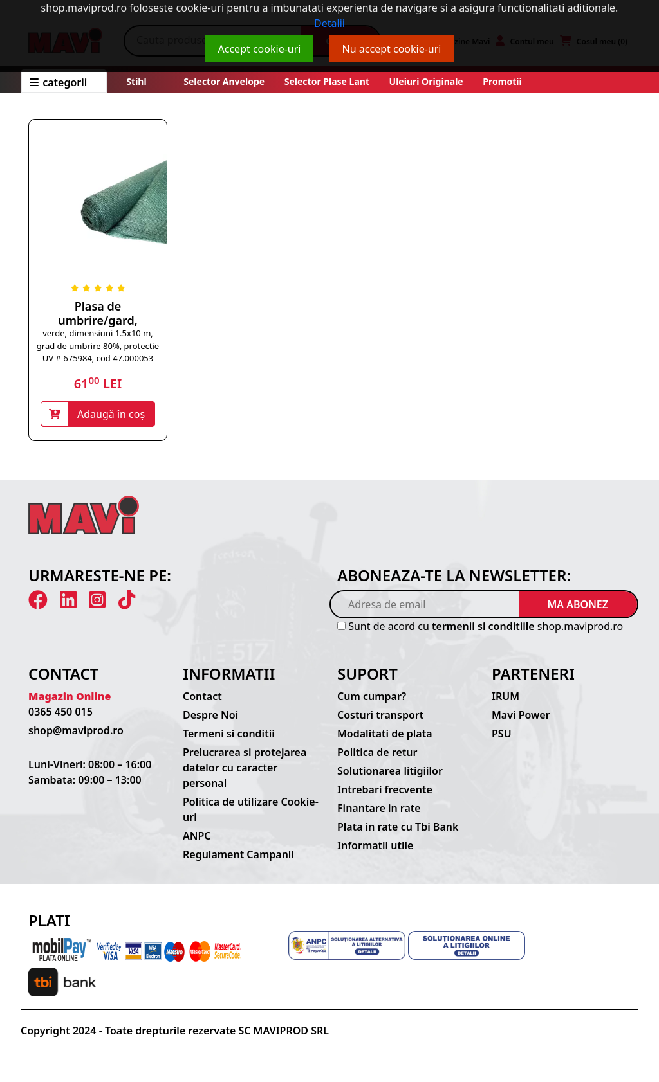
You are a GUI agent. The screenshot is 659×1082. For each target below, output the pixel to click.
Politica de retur (377, 752)
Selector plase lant (327, 81)
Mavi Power (521, 715)
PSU (502, 733)
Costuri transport (380, 715)
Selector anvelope (224, 81)
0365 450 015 (60, 712)
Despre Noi (210, 715)
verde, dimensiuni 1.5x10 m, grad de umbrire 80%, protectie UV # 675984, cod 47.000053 (98, 345)
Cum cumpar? (371, 696)
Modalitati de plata (384, 733)
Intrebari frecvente (384, 789)
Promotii (501, 81)
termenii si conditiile (483, 626)
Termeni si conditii (229, 733)
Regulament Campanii (238, 854)
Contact (202, 696)
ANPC (197, 836)
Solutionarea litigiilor (390, 771)
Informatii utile (375, 845)
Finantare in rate (379, 808)
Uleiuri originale (426, 81)
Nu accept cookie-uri (391, 49)
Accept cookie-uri (259, 49)
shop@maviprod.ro (76, 730)
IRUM (505, 696)
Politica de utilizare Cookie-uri (251, 809)
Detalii (329, 23)
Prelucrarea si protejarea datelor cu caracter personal (244, 767)
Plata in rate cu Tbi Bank (397, 827)
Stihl (136, 81)
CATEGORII (58, 82)
